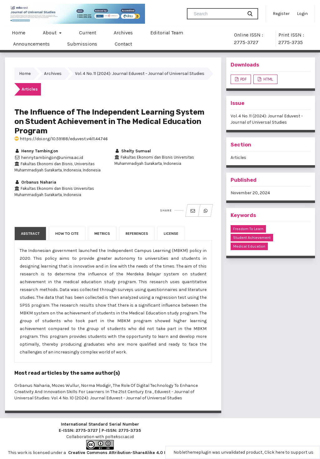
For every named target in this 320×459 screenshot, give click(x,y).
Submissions (82, 44)
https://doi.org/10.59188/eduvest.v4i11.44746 (61, 138)
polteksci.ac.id (119, 436)
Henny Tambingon (36, 151)
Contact (123, 44)
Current (87, 33)
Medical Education (249, 246)
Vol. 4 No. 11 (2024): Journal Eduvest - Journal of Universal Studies (139, 73)
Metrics (102, 233)
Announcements (31, 44)
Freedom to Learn (248, 229)
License (171, 233)
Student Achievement (252, 237)
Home (18, 33)
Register (281, 13)
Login (302, 13)
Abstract (30, 233)
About (50, 33)
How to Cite (67, 233)
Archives (123, 33)
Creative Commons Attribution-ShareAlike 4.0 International (129, 452)
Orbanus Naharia (35, 182)
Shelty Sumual (132, 151)
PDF (243, 79)
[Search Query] (218, 14)
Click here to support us (288, 452)
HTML (267, 79)
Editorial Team (166, 33)
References (137, 233)
